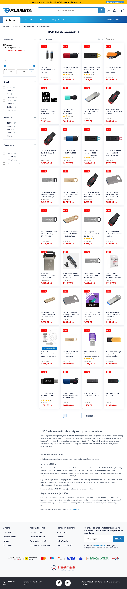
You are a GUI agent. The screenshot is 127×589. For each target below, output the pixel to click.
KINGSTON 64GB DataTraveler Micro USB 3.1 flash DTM (113, 194)
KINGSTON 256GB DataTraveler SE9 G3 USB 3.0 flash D (49, 314)
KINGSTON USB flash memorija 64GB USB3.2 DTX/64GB (91, 153)
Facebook (59, 583)
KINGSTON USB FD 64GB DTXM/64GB (69, 152)
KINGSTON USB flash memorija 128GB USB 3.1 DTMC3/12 (71, 314)
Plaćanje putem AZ (64, 545)
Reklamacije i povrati (38, 541)
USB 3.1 (9, 149)
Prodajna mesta (9, 537)
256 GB (9, 120)
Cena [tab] (5, 58)
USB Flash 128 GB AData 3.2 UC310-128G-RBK (48, 395)
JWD (8, 89)
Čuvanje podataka (27, 27)
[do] (22, 68)
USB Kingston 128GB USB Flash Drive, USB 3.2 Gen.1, (92, 314)
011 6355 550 (9, 583)
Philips (9, 98)
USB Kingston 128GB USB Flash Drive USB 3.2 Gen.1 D (92, 234)
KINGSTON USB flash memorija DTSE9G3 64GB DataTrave (70, 234)
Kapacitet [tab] (7, 112)
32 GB (8, 123)
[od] (9, 68)
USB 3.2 (10, 152)
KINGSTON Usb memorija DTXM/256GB (68, 111)
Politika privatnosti (37, 537)
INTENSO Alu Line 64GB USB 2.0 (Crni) (91, 394)
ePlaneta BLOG (99, 545)
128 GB (9, 116)
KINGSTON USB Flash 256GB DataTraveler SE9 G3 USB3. (70, 194)
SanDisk (9, 105)
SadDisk (9, 102)
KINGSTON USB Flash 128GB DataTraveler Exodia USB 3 (92, 70)
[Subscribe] (118, 539)
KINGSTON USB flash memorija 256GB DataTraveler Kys (49, 194)
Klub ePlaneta (62, 541)
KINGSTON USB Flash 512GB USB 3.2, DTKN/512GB (49, 234)
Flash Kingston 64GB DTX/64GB (113, 394)
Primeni (31, 68)
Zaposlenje (7, 545)
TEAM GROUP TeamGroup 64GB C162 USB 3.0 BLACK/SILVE (48, 275)
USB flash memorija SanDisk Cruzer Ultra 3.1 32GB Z (113, 314)
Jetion (8, 85)
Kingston (10, 92)
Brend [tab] (5, 77)
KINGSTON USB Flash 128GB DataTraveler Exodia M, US (70, 70)
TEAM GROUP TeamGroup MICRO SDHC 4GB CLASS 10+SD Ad (48, 111)
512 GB (9, 126)
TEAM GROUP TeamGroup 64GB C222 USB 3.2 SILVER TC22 (49, 354)
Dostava (60, 537)
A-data (9, 82)
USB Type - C (11, 155)
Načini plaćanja (62, 532)
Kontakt (6, 541)
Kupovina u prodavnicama (40, 545)
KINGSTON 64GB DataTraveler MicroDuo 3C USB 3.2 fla (92, 354)
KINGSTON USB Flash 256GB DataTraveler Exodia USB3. (113, 70)
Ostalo (9, 95)
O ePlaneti (7, 532)
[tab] (15, 528)
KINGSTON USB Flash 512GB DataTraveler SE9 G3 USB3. (70, 354)
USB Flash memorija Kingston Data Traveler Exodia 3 (113, 354)
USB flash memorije (17, 49)
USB (8, 142)
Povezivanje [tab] (7, 137)
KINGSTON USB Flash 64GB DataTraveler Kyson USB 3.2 (92, 275)
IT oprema (15, 27)
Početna (6, 27)
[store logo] (17, 10)
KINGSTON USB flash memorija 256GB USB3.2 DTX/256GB (113, 153)
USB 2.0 (9, 145)
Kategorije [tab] (7, 39)
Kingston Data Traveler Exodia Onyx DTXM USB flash (70, 395)
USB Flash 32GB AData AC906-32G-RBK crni (48, 70)
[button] (110, 10)
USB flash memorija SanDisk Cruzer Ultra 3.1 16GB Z (91, 111)
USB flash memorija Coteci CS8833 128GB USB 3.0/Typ (71, 275)
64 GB (9, 129)
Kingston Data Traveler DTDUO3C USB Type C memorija (114, 275)
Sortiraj (101, 39)
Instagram (68, 583)
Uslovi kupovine (36, 532)
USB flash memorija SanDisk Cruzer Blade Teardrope (114, 111)
